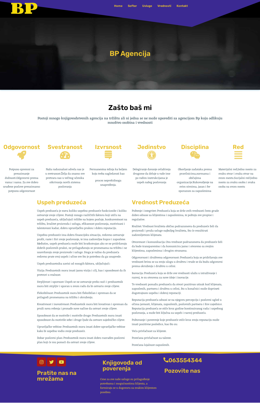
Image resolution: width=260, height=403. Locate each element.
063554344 (185, 360)
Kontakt (182, 6)
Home (118, 6)
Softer (132, 6)
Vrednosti (164, 6)
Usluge (147, 6)
